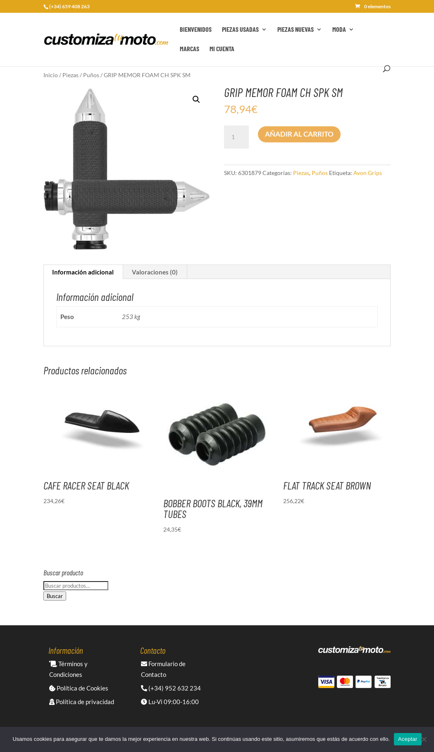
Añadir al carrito (299, 134)
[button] (196, 99)
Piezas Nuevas (295, 29)
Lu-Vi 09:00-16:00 (170, 701)
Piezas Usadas (240, 29)
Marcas (189, 49)
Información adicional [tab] (83, 272)
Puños (91, 74)
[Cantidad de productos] (236, 137)
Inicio (50, 74)
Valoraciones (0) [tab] (155, 272)
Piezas (70, 74)
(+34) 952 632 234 (171, 688)
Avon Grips (367, 172)
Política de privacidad (81, 701)
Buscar (55, 596)
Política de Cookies (78, 688)
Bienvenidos (196, 29)
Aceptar (407, 739)
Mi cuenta (222, 49)
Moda (339, 29)
